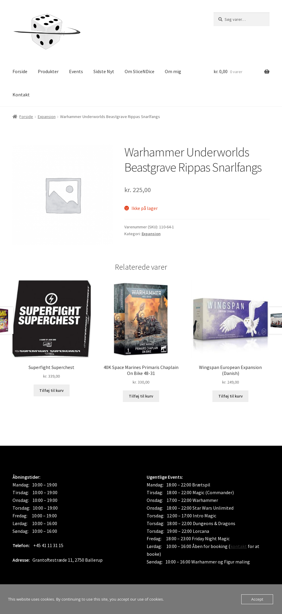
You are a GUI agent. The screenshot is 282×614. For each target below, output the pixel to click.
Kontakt (21, 95)
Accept (257, 599)
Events (76, 71)
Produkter (48, 71)
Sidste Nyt (103, 71)
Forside (19, 71)
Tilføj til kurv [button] (51, 390)
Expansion (47, 116)
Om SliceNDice (139, 71)
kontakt (238, 546)
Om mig (173, 71)
